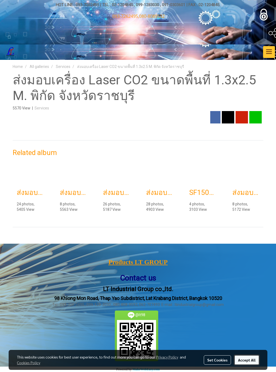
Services (41, 108)
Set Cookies (217, 359)
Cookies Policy (28, 362)
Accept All (247, 359)
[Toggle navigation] (269, 52)
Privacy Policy (167, 356)
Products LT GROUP (138, 262)
